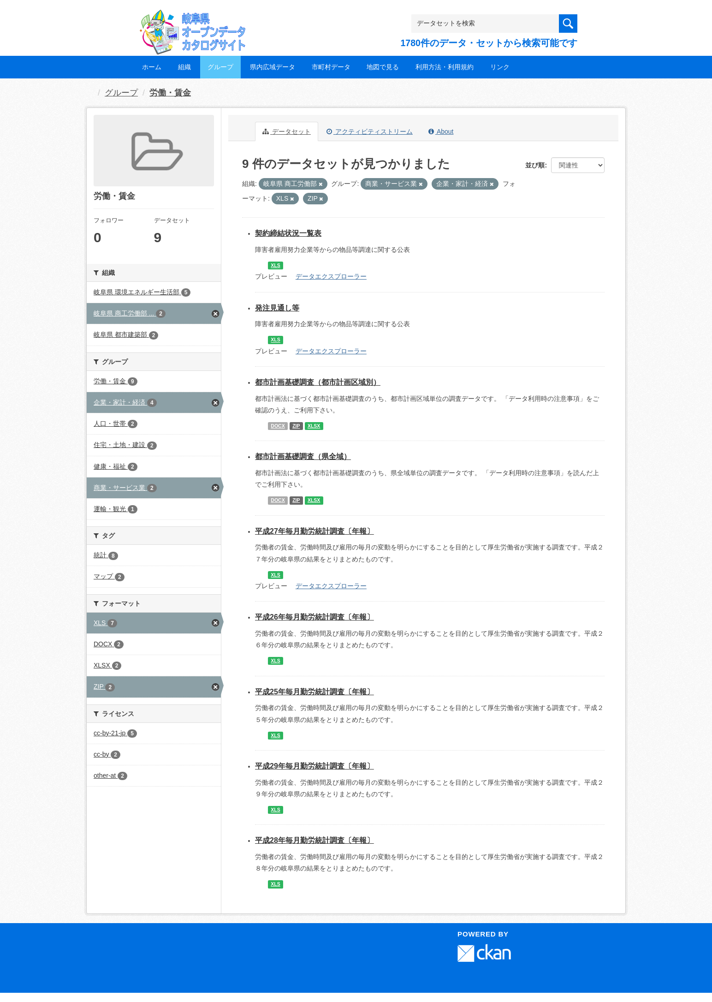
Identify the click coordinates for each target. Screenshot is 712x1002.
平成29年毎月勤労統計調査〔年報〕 (314, 766)
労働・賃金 (170, 92)
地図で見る (383, 67)
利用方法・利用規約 (444, 67)
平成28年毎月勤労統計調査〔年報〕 (314, 840)
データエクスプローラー (331, 276)
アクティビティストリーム (369, 131)
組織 (184, 67)
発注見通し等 (277, 308)
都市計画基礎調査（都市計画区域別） (317, 382)
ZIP (296, 426)
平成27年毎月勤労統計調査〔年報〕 (314, 531)
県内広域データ (272, 67)
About (441, 131)
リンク (500, 67)
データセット (286, 131)
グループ (220, 67)
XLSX (314, 426)
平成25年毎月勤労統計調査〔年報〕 (314, 692)
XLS (275, 265)
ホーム (151, 67)
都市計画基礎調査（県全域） (303, 456)
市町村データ (331, 67)
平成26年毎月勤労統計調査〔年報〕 (314, 617)
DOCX (278, 426)
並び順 (535, 165)
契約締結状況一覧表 (288, 233)
